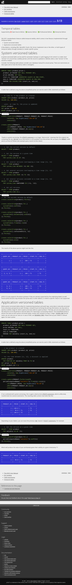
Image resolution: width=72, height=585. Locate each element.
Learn (53, 2)
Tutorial (6, 556)
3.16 (46, 21)
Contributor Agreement (9, 546)
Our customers (7, 511)
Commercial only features (12, 488)
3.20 (31, 21)
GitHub (6, 515)
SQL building (8, 9)
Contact (6, 527)
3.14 (54, 21)
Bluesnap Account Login (9, 530)
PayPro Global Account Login (11, 528)
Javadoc (6, 563)
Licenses (6, 539)
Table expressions (9, 11)
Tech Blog (6, 513)
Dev (15, 21)
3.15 (50, 21)
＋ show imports (5, 114)
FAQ (5, 554)
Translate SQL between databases (12, 570)
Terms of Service (8, 544)
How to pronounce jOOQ (10, 574)
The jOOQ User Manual (11, 7)
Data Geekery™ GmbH (35, 580)
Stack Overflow (7, 516)
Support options (8, 525)
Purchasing (6, 541)
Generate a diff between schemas (12, 572)
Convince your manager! (9, 567)
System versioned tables (19, 53)
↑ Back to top (36, 505)
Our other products (8, 569)
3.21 (27, 21)
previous (64, 7)
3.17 (43, 21)
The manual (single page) (10, 558)
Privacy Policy (7, 542)
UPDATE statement (28, 137)
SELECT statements (50, 420)
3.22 (18, 21)
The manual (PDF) (8, 562)
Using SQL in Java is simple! (10, 565)
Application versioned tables (22, 302)
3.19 (35, 21)
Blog (69, 2)
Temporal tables (9, 14)
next (69, 7)
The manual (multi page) (10, 560)
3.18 (39, 21)
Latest (23, 21)
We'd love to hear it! (34, 497)
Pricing (61, 2)
